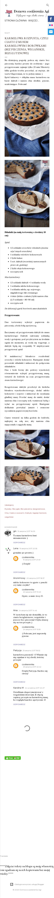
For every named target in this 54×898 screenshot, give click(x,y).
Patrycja (17, 650)
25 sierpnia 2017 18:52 (31, 650)
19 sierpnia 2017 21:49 (31, 560)
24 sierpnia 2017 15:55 (31, 629)
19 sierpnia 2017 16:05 (26, 531)
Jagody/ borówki (39, 513)
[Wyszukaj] (47, 4)
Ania (15, 610)
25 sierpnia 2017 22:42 (32, 667)
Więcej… (33, 20)
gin (14, 531)
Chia (6, 513)
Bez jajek (16, 509)
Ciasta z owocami (16, 513)
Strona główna (16, 20)
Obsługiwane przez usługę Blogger (27, 884)
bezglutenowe (39, 509)
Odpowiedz (19, 542)
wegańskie (9, 517)
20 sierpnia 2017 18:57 (35, 578)
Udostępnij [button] (9, 505)
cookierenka (28, 557)
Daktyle (28, 513)
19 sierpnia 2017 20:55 (28, 548)
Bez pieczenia (26, 509)
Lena (15, 548)
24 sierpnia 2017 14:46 (28, 610)
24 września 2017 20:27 (35, 688)
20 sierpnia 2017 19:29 (32, 592)
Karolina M (18, 688)
